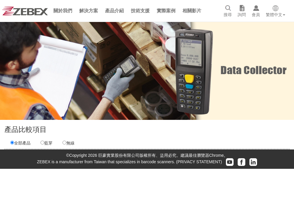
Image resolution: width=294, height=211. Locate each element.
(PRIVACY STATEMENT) (199, 161)
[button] (63, 11)
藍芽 (46, 143)
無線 (68, 143)
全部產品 (20, 143)
